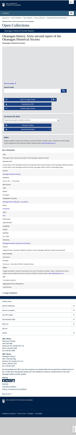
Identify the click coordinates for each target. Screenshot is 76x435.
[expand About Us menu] (74, 342)
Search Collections (8, 323)
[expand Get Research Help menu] (74, 337)
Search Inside (9, 105)
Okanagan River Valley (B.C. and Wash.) (15, 219)
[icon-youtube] (13, 398)
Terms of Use (21, 431)
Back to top (7, 411)
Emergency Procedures (9, 431)
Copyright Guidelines (9, 404)
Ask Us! (4, 346)
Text (4, 233)
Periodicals (6, 226)
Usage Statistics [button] (9, 311)
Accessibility (38, 431)
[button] (11, 411)
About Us (5, 342)
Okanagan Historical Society (11, 192)
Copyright (30, 431)
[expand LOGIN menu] (74, 351)
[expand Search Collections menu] (74, 323)
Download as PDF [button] (20, 122)
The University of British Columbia (27, 4)
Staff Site (5, 402)
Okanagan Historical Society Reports (19, 31)
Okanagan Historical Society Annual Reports (17, 261)
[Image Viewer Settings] (54, 117)
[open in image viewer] (12, 61)
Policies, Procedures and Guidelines (14, 407)
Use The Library (7, 333)
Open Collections (15, 25)
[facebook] (3, 398)
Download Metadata (28, 147)
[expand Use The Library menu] (74, 332)
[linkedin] (6, 398)
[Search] (64, 109)
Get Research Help (8, 337)
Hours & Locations (8, 328)
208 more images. (10, 101)
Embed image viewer (20, 126)
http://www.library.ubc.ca (56, 291)
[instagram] (10, 398)
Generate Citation (20, 143)
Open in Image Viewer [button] (20, 117)
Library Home (6, 319)
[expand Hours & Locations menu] (74, 328)
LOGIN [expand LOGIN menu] (4, 351)
